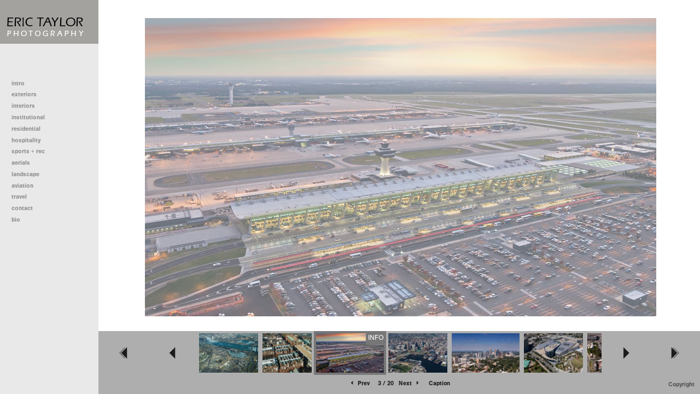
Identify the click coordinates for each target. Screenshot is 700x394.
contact (22, 208)
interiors (23, 105)
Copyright (681, 384)
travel (19, 196)
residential (29, 128)
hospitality (25, 140)
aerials (20, 162)
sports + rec (28, 151)
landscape (25, 174)
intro (18, 83)
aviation (22, 185)
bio (15, 219)
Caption (439, 383)
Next (410, 383)
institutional (31, 117)
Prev (359, 383)
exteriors (24, 94)
